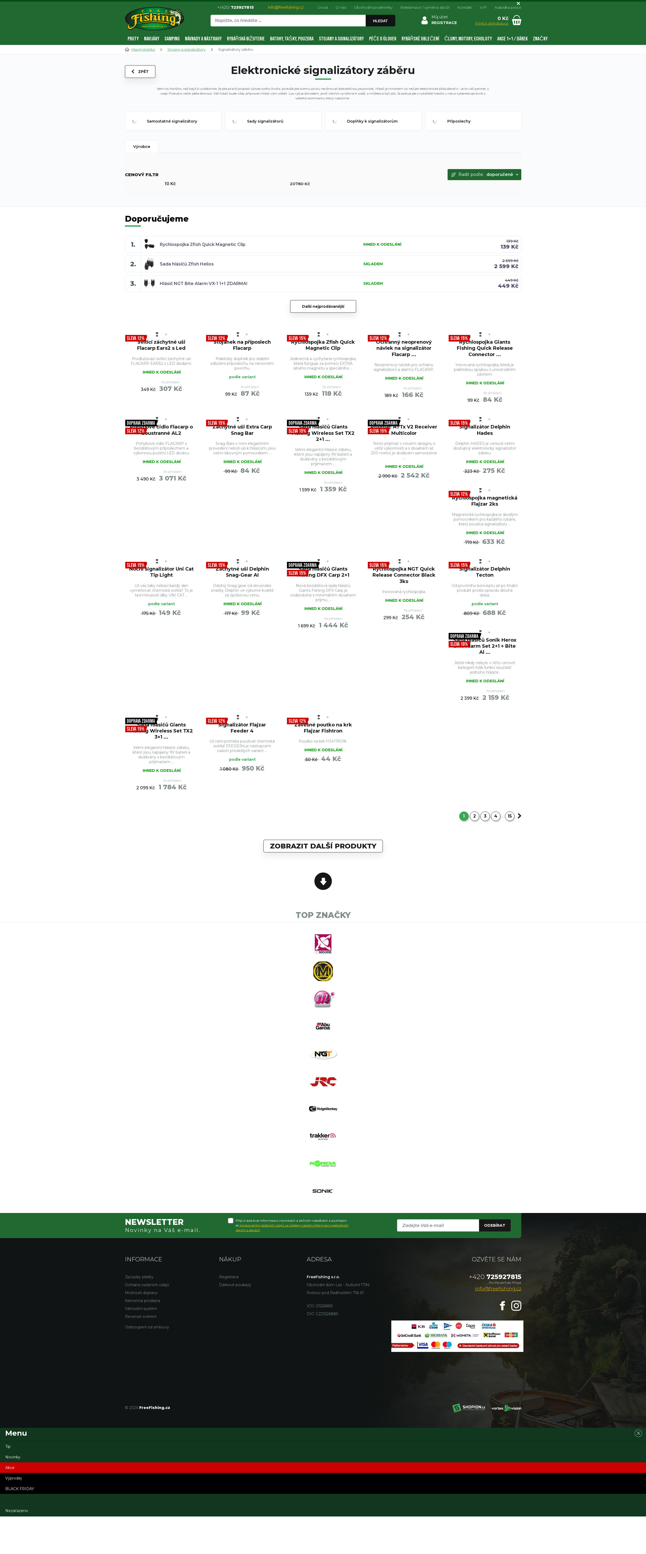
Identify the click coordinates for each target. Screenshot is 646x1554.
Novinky (12, 1457)
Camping (172, 39)
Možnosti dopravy (141, 1292)
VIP (483, 7)
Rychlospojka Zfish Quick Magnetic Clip (202, 244)
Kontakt (464, 7)
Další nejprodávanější (323, 306)
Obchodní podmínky (373, 7)
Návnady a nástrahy (203, 39)
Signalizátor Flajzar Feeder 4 (242, 728)
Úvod (323, 7)
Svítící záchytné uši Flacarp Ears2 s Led (161, 345)
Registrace (229, 1277)
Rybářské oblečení (420, 39)
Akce (10, 1467)
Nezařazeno (16, 1510)
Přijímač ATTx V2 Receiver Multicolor (404, 430)
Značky (540, 39)
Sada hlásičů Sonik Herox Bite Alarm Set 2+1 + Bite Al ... (484, 646)
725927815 (495, 1277)
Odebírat (494, 1225)
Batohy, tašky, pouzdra (291, 39)
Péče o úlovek (382, 39)
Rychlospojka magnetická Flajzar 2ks (484, 501)
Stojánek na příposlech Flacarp (242, 345)
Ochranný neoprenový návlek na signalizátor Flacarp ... (404, 348)
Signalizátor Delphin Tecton (484, 572)
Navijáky (151, 39)
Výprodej (13, 1478)
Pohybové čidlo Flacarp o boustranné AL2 (161, 430)
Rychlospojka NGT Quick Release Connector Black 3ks (404, 575)
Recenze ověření (140, 1316)
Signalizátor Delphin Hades (484, 430)
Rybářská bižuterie (246, 39)
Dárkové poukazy (235, 1284)
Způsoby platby (139, 1277)
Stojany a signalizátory (341, 39)
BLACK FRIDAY (19, 1488)
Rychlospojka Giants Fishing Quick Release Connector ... (485, 348)
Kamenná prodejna (142, 1300)
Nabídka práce (508, 7)
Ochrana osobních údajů (147, 1284)
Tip (8, 1446)
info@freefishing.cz (286, 7)
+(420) (235, 7)
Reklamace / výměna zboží (424, 7)
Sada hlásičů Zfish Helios (187, 264)
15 (510, 816)
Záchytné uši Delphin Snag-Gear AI (242, 572)
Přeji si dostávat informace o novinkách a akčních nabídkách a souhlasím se (292, 1225)
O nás (341, 7)
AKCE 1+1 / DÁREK (512, 39)
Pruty (133, 39)
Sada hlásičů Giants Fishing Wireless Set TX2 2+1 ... (323, 433)
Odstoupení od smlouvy (147, 1327)
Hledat (380, 21)
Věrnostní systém (141, 1308)
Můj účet (439, 17)
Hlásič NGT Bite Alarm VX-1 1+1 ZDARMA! (203, 283)
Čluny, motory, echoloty (468, 39)
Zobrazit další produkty (323, 846)
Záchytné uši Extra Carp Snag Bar (242, 430)
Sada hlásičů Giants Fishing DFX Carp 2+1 (323, 572)
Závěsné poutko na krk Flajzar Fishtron (323, 728)
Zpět (140, 71)
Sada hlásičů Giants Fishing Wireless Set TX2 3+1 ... (161, 731)
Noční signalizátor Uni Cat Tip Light (161, 572)
